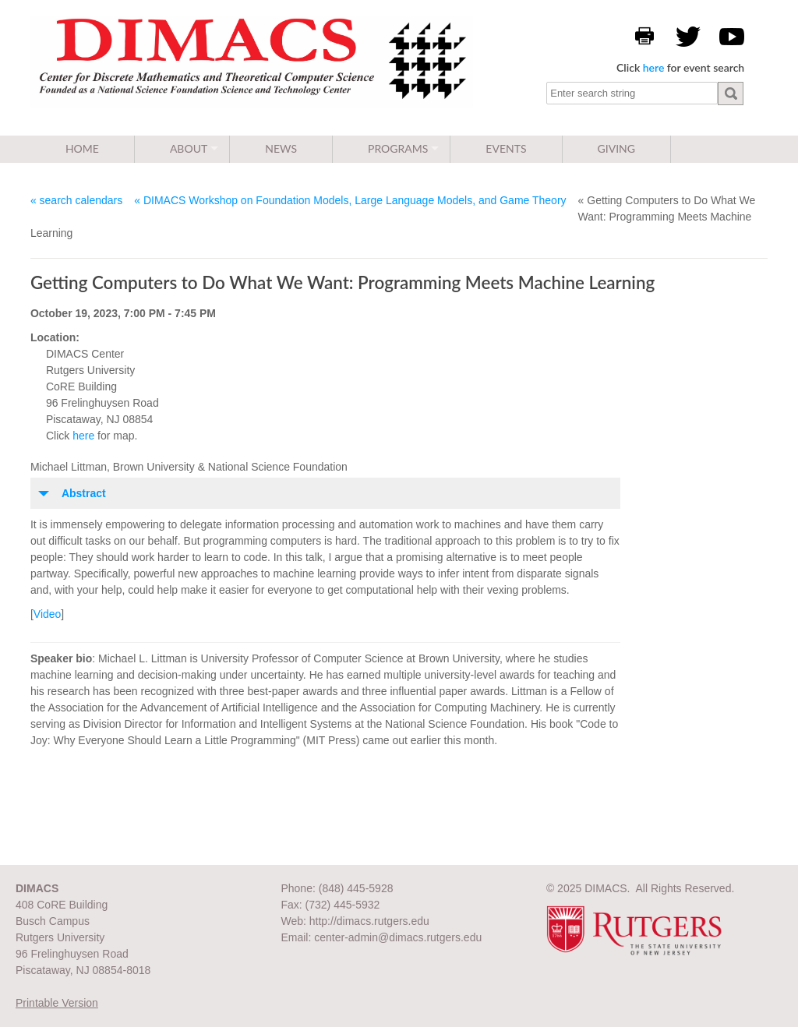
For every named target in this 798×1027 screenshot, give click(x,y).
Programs (398, 148)
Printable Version (57, 1003)
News (281, 148)
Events (506, 148)
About (188, 148)
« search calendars (76, 200)
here (654, 67)
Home (82, 148)
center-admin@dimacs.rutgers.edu (398, 937)
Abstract (84, 493)
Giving (616, 148)
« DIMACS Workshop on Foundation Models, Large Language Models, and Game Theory (350, 200)
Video (48, 614)
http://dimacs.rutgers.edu (369, 921)
